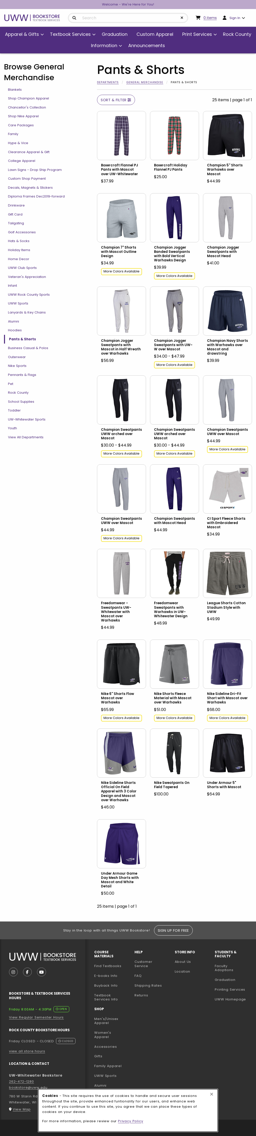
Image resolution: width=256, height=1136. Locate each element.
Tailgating (16, 223)
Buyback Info (106, 985)
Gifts (98, 1056)
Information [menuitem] (104, 45)
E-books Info (106, 975)
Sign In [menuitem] (235, 18)
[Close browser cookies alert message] (212, 1094)
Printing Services (233, 989)
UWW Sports (18, 303)
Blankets (15, 89)
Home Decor (18, 259)
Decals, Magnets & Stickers (30, 187)
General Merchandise (144, 82)
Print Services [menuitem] (197, 34)
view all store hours (27, 1051)
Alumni (13, 321)
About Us (183, 961)
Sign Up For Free (173, 930)
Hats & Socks (19, 241)
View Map (22, 1109)
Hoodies (15, 330)
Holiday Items (19, 250)
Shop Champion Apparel (28, 98)
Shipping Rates (148, 985)
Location (182, 971)
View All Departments (26, 437)
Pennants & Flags (22, 374)
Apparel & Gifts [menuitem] (22, 34)
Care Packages (21, 125)
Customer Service (143, 963)
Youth (12, 428)
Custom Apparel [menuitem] (154, 34)
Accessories (105, 1046)
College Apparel (21, 160)
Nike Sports (17, 365)
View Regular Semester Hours (36, 1017)
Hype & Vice (18, 143)
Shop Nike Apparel (23, 116)
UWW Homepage (233, 999)
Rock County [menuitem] (237, 34)
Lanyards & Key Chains (27, 312)
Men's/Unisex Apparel (106, 1020)
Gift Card (15, 214)
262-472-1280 (21, 1081)
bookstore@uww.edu (28, 1087)
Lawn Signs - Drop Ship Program (35, 169)
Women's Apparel (102, 1034)
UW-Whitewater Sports (27, 419)
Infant (12, 285)
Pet (10, 383)
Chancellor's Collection (27, 107)
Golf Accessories (22, 232)
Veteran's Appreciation (27, 276)
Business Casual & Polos (28, 348)
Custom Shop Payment (27, 178)
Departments (108, 82)
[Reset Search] (182, 18)
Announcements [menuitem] (146, 45)
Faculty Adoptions (233, 968)
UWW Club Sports (22, 267)
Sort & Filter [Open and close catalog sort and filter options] (116, 99)
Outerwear (17, 357)
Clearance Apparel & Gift (29, 152)
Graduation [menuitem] (115, 34)
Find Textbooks (108, 966)
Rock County (18, 392)
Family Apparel (108, 1066)
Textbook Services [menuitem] (70, 34)
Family (13, 134)
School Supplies (21, 401)
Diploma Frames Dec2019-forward (36, 196)
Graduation (225, 979)
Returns (141, 995)
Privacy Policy (130, 1121)
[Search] (74, 18)
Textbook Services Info (112, 997)
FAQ (138, 975)
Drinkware (16, 205)
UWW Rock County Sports (29, 294)
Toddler (14, 410)
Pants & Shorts (22, 339)
